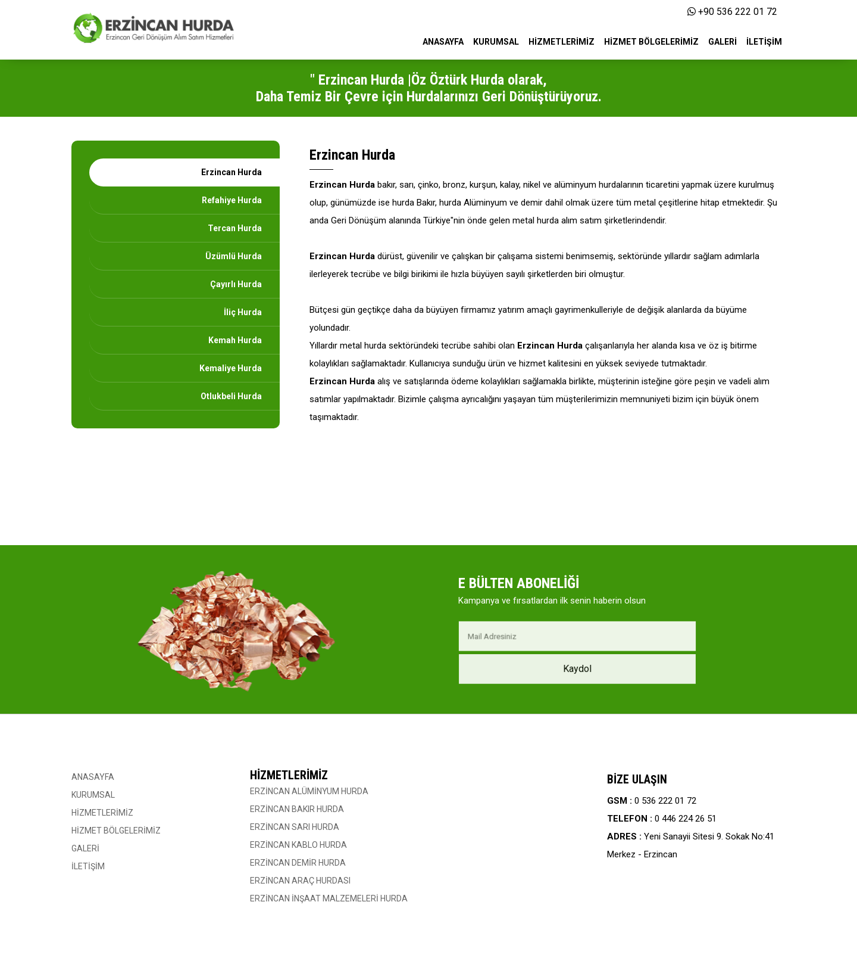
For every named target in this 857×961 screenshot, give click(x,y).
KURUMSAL (93, 795)
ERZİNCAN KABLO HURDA (298, 845)
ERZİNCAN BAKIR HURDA (297, 809)
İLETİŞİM (88, 866)
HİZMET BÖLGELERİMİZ (116, 830)
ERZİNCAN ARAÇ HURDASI (300, 880)
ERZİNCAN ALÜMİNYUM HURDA (309, 791)
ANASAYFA (92, 777)
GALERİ (85, 848)
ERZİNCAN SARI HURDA (294, 827)
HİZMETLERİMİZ (102, 812)
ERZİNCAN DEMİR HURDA (298, 862)
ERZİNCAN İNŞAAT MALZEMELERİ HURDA (329, 898)
